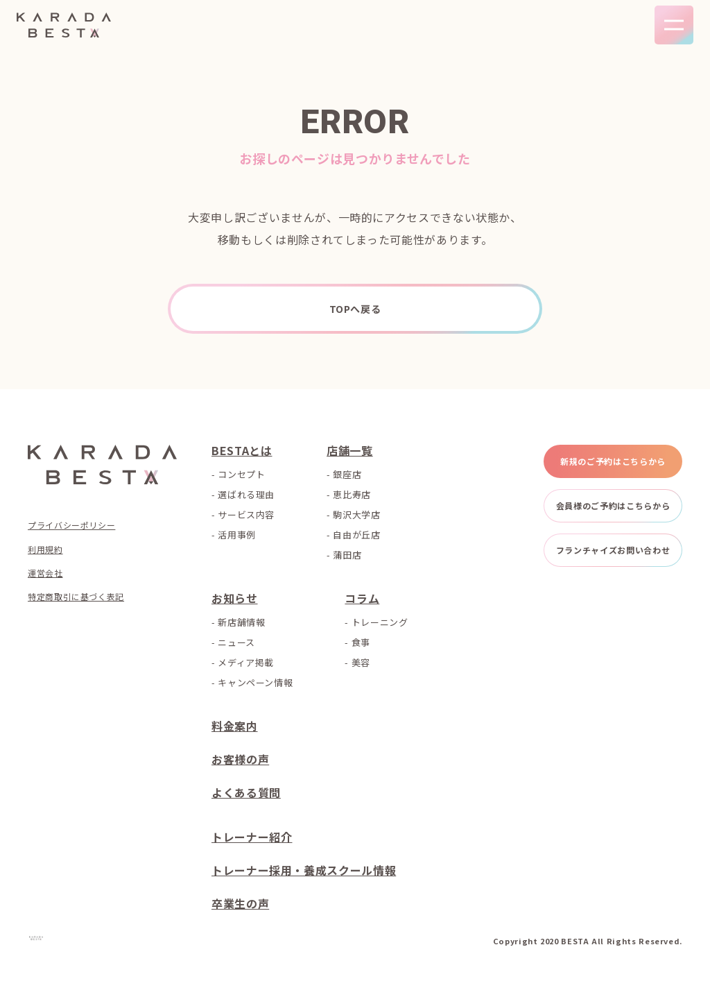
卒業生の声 (240, 903)
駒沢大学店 (356, 514)
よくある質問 (246, 792)
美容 (361, 662)
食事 (361, 642)
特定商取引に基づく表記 (76, 597)
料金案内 (234, 725)
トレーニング (380, 622)
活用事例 (237, 534)
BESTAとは (241, 450)
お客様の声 (240, 759)
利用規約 (45, 549)
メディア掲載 (246, 662)
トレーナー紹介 (251, 836)
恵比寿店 (352, 494)
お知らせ (234, 598)
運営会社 (45, 573)
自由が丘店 (356, 534)
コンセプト (241, 474)
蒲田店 (347, 554)
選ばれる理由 (246, 494)
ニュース (236, 642)
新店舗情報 (241, 622)
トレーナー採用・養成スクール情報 (303, 870)
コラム (362, 598)
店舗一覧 (350, 450)
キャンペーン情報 (255, 682)
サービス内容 (246, 514)
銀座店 (347, 474)
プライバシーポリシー (71, 525)
